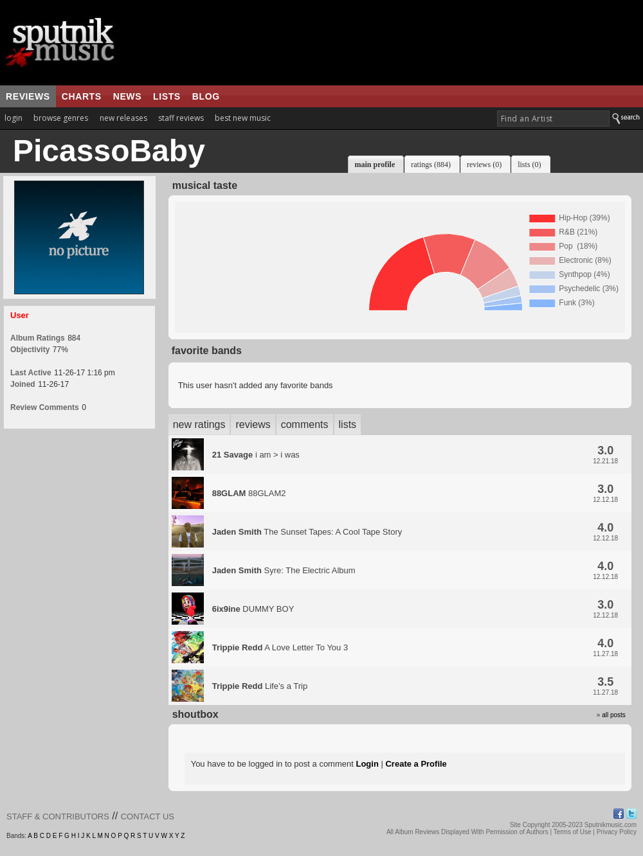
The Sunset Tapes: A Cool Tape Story (307, 532)
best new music (243, 117)
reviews (28, 96)
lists (167, 96)
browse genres (60, 117)
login (14, 117)
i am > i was (256, 454)
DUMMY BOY (253, 609)
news (127, 96)
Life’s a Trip (260, 686)
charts (82, 96)
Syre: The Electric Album (284, 570)
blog (206, 96)
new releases (123, 117)
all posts (614, 714)
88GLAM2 (249, 493)
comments (305, 424)
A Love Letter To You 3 (280, 647)
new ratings (199, 424)
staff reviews (181, 117)
